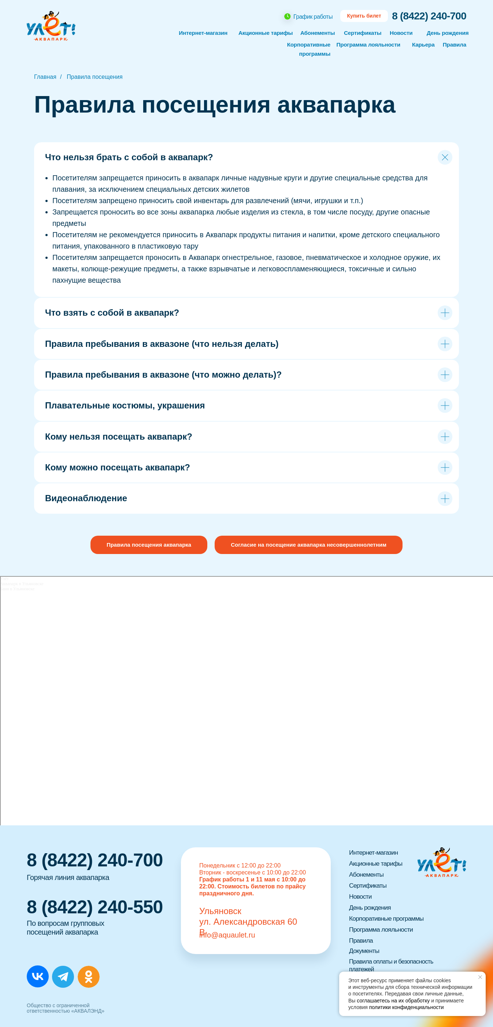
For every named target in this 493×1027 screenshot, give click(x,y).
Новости (402, 33)
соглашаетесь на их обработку (393, 1001)
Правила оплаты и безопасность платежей (395, 965)
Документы (365, 950)
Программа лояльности (366, 44)
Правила (454, 44)
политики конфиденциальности (406, 1007)
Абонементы (318, 33)
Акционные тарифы (377, 863)
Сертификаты (363, 33)
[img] (38, 976)
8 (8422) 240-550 (95, 907)
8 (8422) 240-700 (429, 16)
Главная (45, 77)
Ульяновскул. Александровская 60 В (248, 921)
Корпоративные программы (388, 918)
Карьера (423, 44)
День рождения (449, 33)
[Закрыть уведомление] (480, 977)
